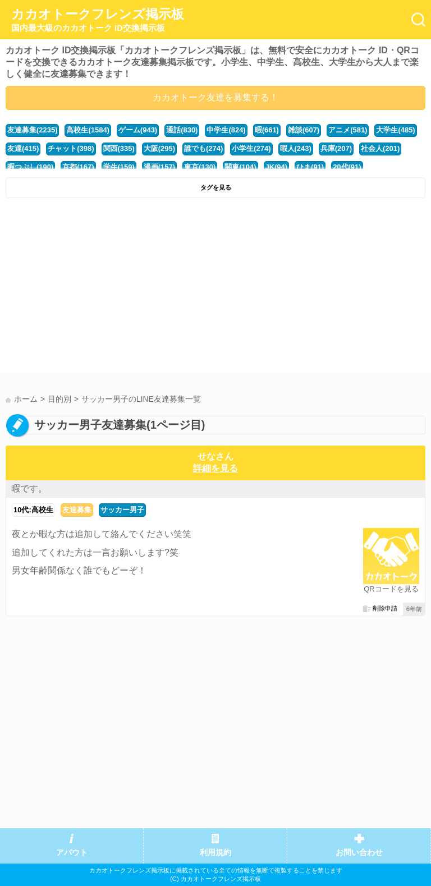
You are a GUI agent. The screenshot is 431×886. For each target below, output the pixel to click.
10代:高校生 (33, 510)
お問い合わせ (359, 852)
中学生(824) (226, 130)
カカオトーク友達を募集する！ (215, 97)
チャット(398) (71, 148)
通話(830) (182, 130)
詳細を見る (215, 468)
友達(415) (23, 148)
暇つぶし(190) (30, 167)
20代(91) (347, 167)
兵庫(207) (336, 148)
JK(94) (276, 167)
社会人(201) (380, 148)
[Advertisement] (215, 287)
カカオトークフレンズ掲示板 (97, 20)
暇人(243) (295, 148)
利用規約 (215, 852)
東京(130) (200, 167)
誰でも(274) (203, 148)
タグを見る (215, 187)
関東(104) (240, 167)
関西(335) (119, 148)
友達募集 (76, 510)
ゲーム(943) (137, 130)
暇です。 (29, 488)
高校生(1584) (87, 130)
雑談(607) (303, 130)
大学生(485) (395, 130)
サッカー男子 (122, 510)
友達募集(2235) (32, 130)
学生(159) (119, 167)
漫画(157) (159, 167)
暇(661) (267, 130)
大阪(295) (159, 148)
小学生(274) (251, 148)
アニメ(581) (347, 130)
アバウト (72, 852)
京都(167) (78, 167)
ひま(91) (310, 167)
